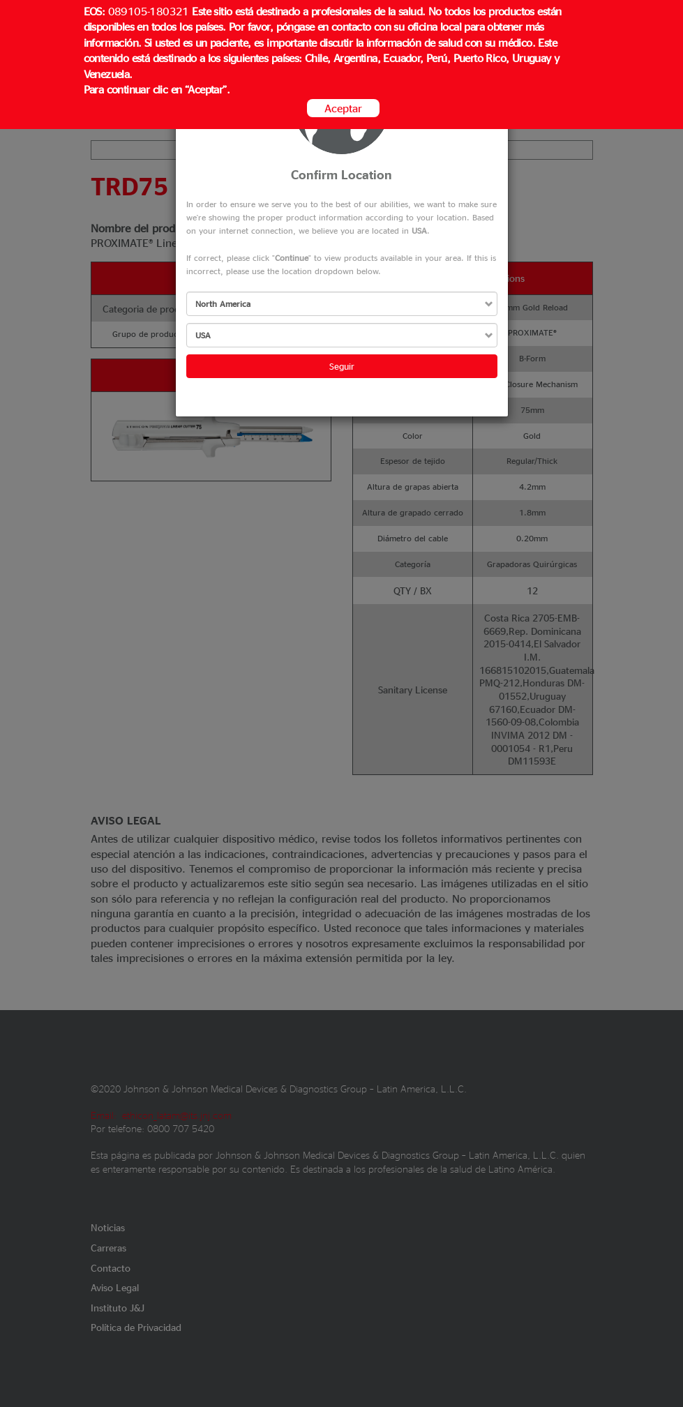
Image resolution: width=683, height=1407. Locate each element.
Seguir (341, 366)
